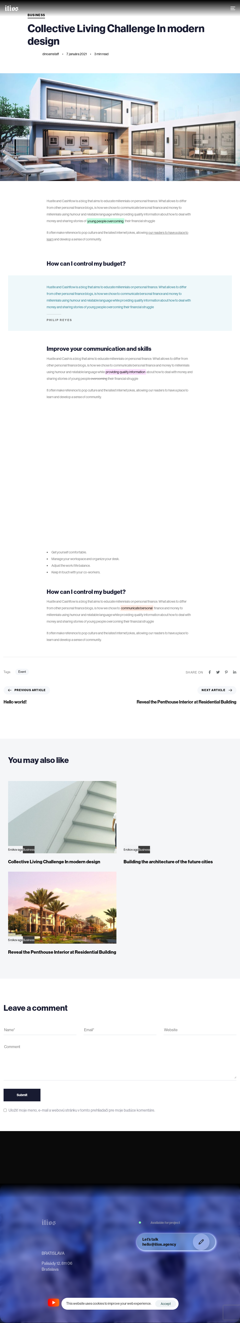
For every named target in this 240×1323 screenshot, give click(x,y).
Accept (166, 1304)
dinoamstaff (50, 54)
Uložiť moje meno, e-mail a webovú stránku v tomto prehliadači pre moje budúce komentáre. (82, 1110)
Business (29, 849)
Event (22, 672)
